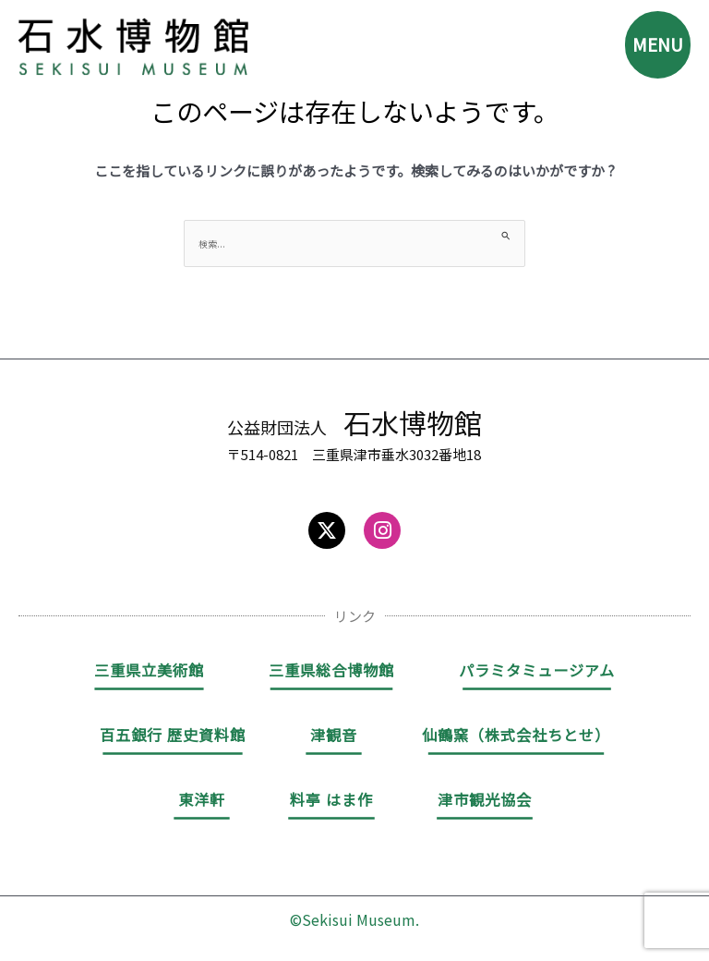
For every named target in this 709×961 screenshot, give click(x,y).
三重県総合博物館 (331, 670)
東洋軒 (201, 799)
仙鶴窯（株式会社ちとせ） (516, 735)
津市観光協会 (485, 799)
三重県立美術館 (149, 670)
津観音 (333, 735)
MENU (655, 45)
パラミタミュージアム (537, 670)
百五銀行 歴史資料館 (173, 735)
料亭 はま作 (331, 799)
